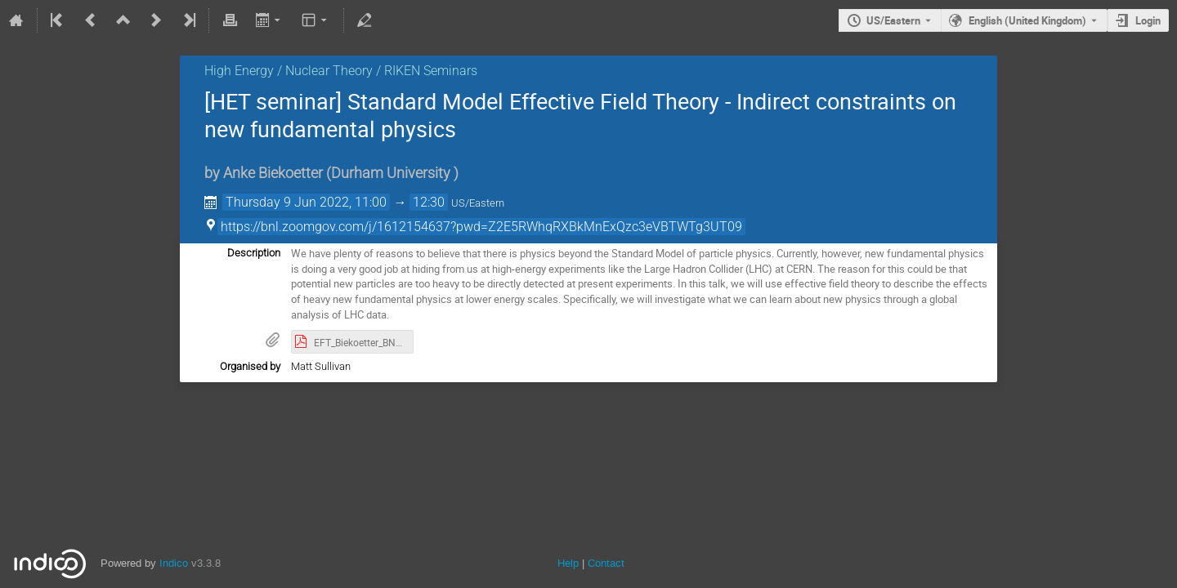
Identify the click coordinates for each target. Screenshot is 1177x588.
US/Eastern (893, 20)
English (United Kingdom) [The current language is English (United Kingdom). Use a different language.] (1027, 20)
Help (568, 563)
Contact (606, 563)
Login (1148, 20)
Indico (173, 563)
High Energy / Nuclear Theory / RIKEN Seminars (340, 70)
